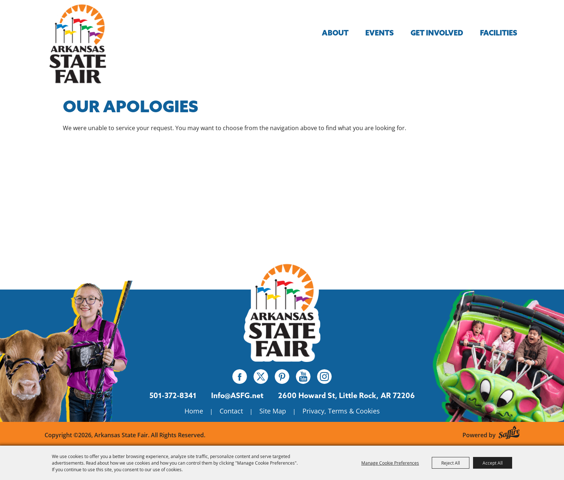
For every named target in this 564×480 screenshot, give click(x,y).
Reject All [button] (450, 463)
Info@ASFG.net (237, 395)
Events (379, 32)
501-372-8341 (173, 395)
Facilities (498, 32)
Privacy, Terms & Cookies (341, 411)
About (335, 32)
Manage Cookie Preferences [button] (390, 463)
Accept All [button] (493, 463)
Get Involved (437, 32)
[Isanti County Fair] (282, 310)
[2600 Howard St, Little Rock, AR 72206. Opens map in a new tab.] (328, 395)
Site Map (272, 411)
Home (193, 411)
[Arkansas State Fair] (77, 44)
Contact (231, 411)
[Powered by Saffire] (509, 431)
